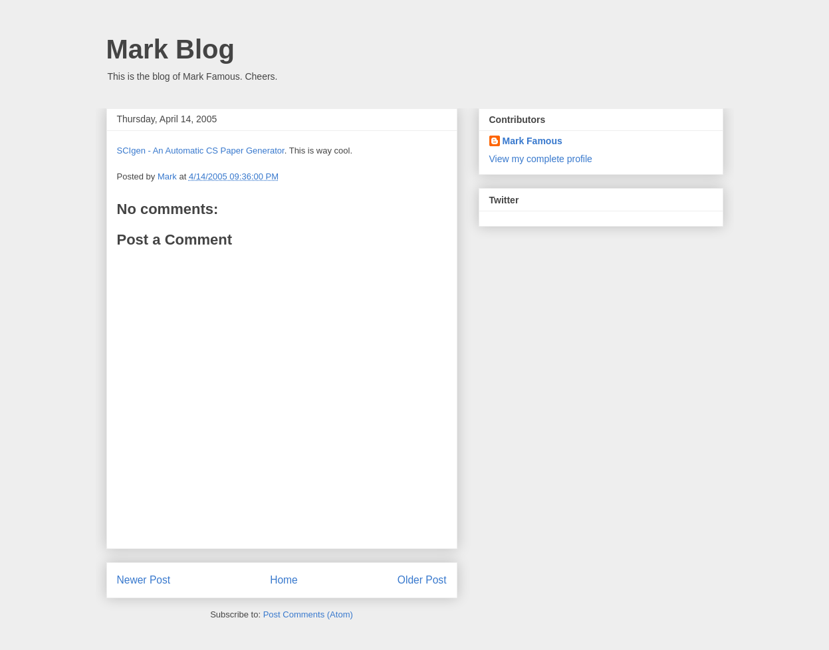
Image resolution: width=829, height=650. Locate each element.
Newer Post (144, 580)
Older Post (422, 580)
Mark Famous (532, 141)
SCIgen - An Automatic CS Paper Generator (201, 151)
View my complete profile (540, 159)
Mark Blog (170, 49)
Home (284, 580)
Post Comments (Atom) (308, 614)
